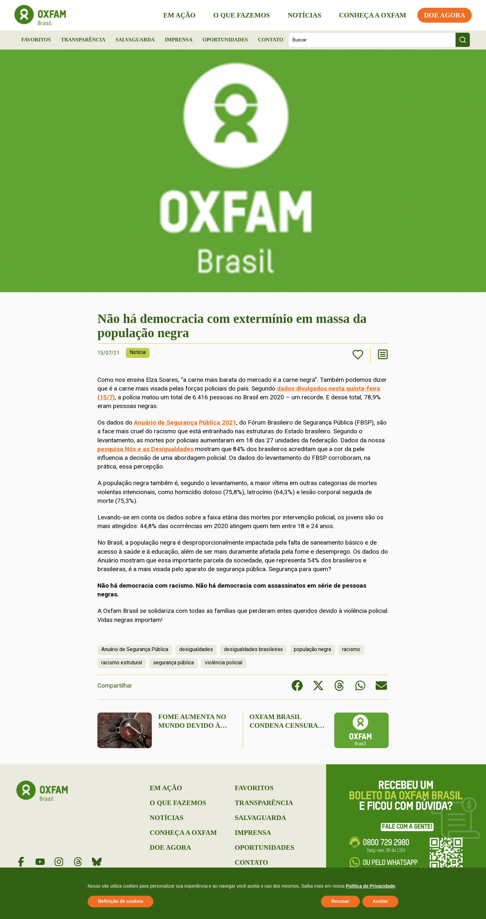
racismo (351, 649)
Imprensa (178, 39)
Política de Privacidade (370, 886)
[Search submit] (463, 40)
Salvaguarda (135, 39)
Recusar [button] (340, 901)
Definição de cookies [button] (120, 901)
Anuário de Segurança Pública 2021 (185, 422)
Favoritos (36, 39)
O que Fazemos (239, 15)
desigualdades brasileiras (253, 649)
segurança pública (173, 662)
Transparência (83, 39)
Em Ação (177, 15)
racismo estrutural (121, 662)
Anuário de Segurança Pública (134, 649)
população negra (312, 649)
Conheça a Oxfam (370, 15)
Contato (270, 39)
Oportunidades (225, 39)
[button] (297, 685)
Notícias (302, 15)
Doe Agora (442, 15)
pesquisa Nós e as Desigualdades (145, 449)
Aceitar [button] (380, 901)
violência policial (223, 662)
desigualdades (196, 649)
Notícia (138, 352)
